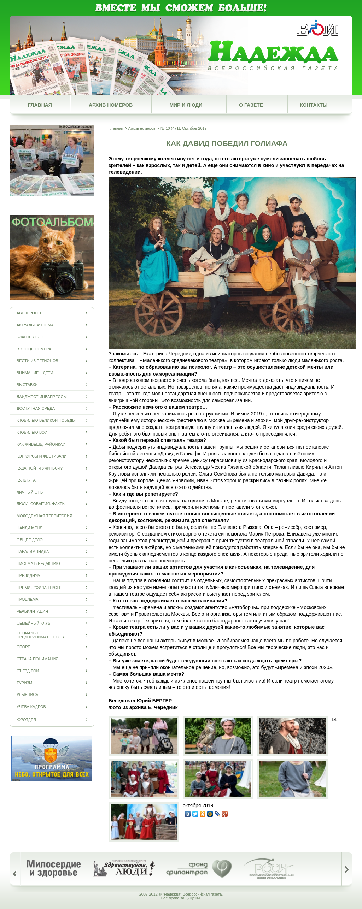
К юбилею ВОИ (32, 432)
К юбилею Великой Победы (46, 421)
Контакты (313, 105)
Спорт (23, 647)
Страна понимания (37, 659)
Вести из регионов (37, 361)
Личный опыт (31, 492)
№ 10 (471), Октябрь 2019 (183, 128)
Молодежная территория (44, 516)
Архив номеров (111, 105)
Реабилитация (32, 611)
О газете (251, 105)
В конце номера (34, 349)
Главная (40, 105)
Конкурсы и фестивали (42, 456)
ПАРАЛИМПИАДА (33, 552)
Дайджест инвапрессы (42, 397)
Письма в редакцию (38, 564)
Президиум (29, 575)
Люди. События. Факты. (41, 504)
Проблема (27, 599)
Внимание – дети (35, 373)
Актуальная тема (35, 325)
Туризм (24, 683)
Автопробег (29, 313)
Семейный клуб (33, 623)
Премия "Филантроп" (39, 587)
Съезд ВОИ (28, 671)
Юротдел (26, 719)
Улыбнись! (28, 695)
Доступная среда (36, 409)
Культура (26, 480)
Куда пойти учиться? (40, 468)
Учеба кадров (31, 707)
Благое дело (30, 337)
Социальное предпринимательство (42, 635)
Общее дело (30, 540)
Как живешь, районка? (41, 444)
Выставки (27, 384)
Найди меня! (30, 528)
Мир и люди (185, 105)
